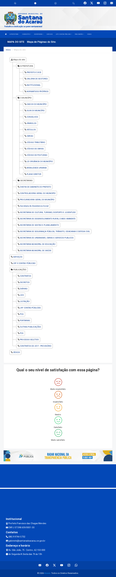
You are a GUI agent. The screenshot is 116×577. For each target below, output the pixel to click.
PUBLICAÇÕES (79, 34)
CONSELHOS (32, 117)
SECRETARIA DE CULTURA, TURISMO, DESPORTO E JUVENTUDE (48, 212)
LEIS (22, 295)
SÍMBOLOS (31, 123)
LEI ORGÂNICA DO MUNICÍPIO (40, 161)
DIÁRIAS (23, 289)
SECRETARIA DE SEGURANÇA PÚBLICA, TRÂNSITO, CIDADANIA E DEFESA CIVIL (55, 231)
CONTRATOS (25, 276)
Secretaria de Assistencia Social (34, 206)
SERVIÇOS (50, 34)
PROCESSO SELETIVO (29, 339)
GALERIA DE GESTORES (37, 79)
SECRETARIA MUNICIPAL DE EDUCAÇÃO (37, 244)
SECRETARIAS (39, 34)
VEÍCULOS (31, 129)
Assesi (47, 573)
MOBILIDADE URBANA (37, 168)
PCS (21, 333)
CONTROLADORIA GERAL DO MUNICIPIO (38, 193)
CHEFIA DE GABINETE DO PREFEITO (35, 187)
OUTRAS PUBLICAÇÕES (30, 327)
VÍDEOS (89, 34)
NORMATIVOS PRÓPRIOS (37, 91)
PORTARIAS (25, 320)
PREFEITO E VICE (34, 72)
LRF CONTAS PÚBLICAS (30, 308)
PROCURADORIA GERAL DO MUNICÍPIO (37, 199)
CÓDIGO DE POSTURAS (37, 155)
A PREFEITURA (14, 34)
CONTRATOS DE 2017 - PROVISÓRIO (35, 346)
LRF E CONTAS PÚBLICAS (64, 34)
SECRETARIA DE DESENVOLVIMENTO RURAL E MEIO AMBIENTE (48, 219)
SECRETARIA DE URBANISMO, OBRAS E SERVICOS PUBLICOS (47, 238)
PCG (22, 314)
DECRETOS (25, 282)
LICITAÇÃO (25, 301)
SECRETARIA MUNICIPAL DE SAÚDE (35, 250)
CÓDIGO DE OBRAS (35, 149)
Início (8, 50)
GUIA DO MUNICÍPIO (36, 110)
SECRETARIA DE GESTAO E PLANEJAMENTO (39, 225)
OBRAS (30, 136)
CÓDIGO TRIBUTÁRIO (36, 142)
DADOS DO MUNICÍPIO (37, 104)
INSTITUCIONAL (34, 85)
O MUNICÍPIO (26, 34)
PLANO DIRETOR (34, 174)
